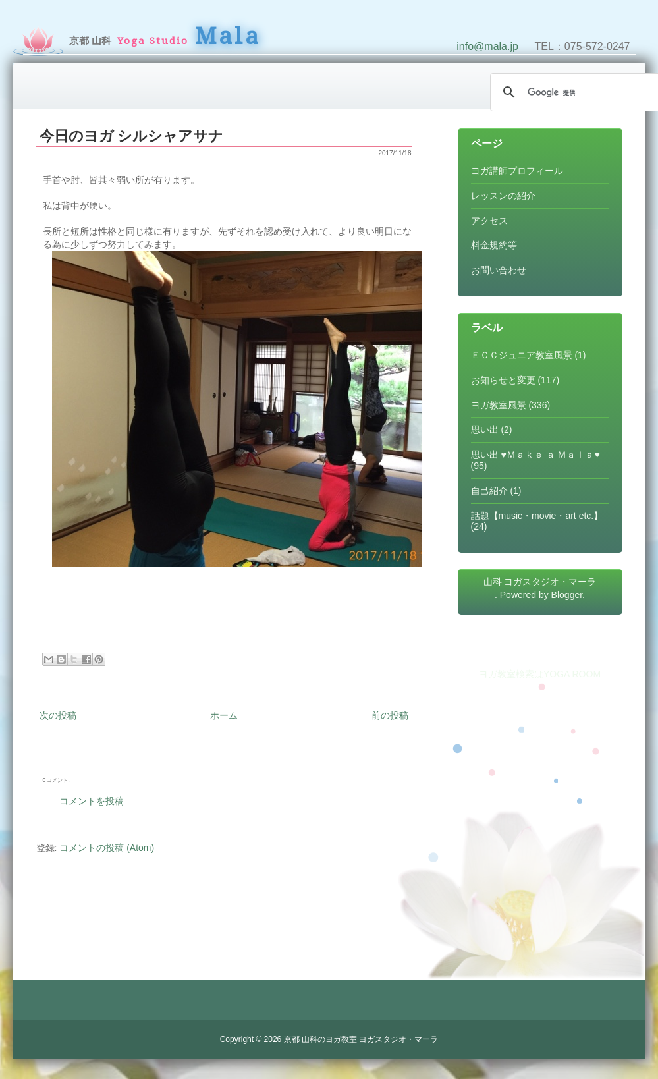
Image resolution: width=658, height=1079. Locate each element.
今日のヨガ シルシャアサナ (132, 136)
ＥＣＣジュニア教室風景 (521, 355)
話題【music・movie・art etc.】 (537, 516)
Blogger (566, 595)
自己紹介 (489, 490)
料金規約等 (494, 245)
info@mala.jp (487, 46)
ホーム (224, 715)
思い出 (485, 429)
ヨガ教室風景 (498, 405)
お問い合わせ (498, 270)
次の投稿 (58, 715)
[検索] (573, 92)
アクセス (489, 220)
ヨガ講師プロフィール (517, 170)
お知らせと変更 (503, 380)
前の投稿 (389, 715)
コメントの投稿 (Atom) (106, 848)
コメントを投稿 (91, 801)
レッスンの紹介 (503, 195)
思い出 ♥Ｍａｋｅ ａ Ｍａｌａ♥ (535, 454)
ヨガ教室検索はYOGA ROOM (540, 674)
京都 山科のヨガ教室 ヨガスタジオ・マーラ (361, 1039)
